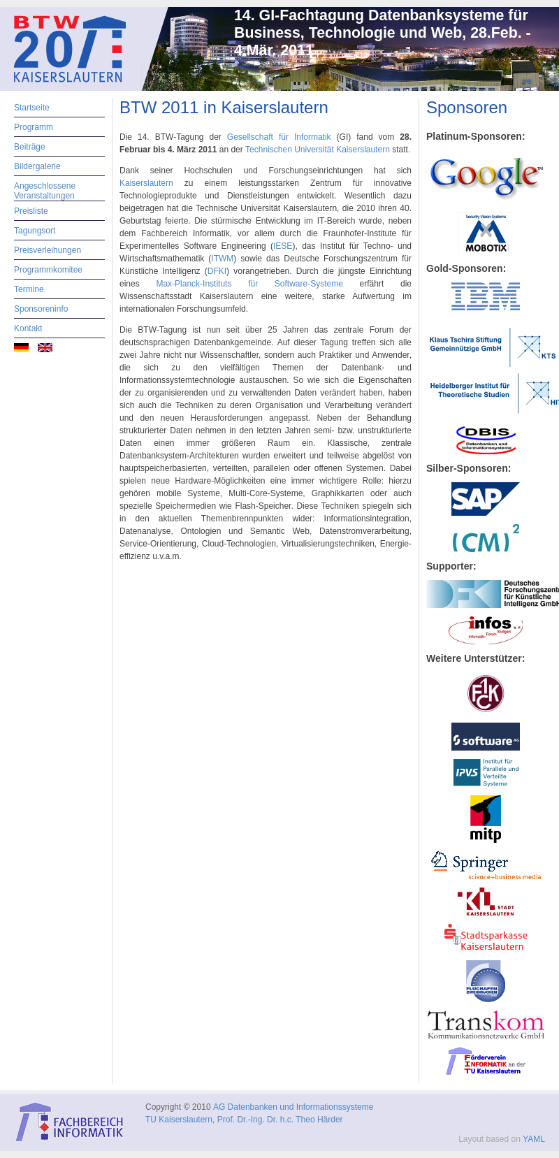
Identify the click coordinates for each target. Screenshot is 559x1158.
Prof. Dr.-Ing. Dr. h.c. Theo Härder (280, 1119)
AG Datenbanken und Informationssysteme (293, 1107)
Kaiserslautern (151, 183)
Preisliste (31, 211)
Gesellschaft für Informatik (279, 137)
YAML (534, 1139)
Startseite (32, 108)
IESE (282, 246)
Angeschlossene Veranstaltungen (44, 191)
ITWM (222, 258)
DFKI (217, 271)
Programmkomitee (48, 270)
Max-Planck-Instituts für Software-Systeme (249, 284)
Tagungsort (34, 231)
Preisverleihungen (47, 250)
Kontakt (28, 328)
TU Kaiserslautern (178, 1119)
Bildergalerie (37, 166)
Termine (29, 289)
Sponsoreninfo (41, 309)
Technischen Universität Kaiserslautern (317, 149)
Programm (33, 127)
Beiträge (29, 147)
